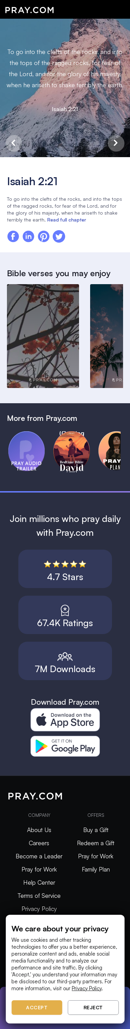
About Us (39, 829)
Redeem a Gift (95, 843)
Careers (39, 843)
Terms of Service (39, 895)
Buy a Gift (96, 829)
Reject (93, 1007)
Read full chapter (66, 220)
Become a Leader (39, 856)
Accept (36, 1007)
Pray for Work (39, 869)
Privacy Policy (39, 908)
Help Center (39, 882)
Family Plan (96, 869)
